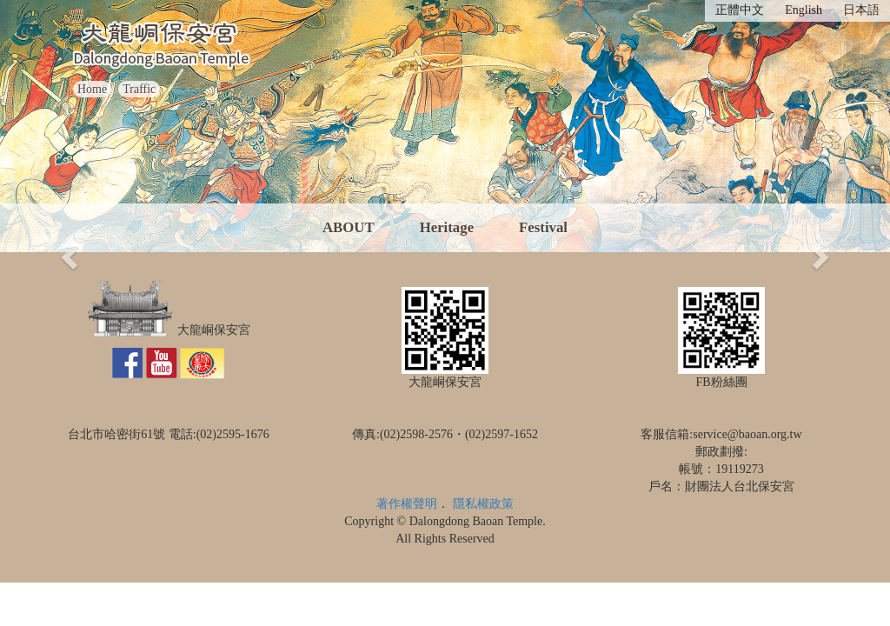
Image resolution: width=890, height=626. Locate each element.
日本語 (861, 10)
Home (92, 89)
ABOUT (348, 227)
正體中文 (739, 10)
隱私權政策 (483, 503)
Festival (543, 227)
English (803, 10)
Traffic (139, 89)
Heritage (447, 227)
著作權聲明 (406, 503)
